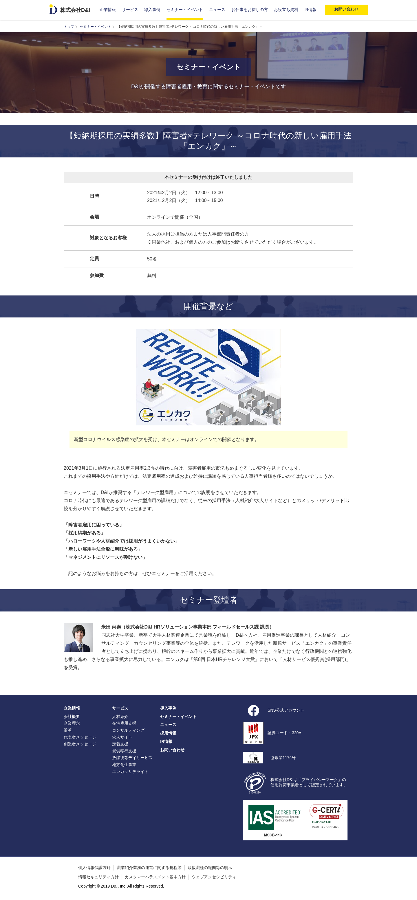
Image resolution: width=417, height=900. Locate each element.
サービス (130, 9)
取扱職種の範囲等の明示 (210, 867)
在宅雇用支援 (124, 723)
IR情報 (310, 9)
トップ (69, 27)
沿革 (68, 730)
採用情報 (168, 733)
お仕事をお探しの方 (249, 9)
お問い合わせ (172, 749)
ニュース (217, 9)
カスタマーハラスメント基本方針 (155, 877)
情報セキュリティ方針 (98, 877)
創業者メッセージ (80, 744)
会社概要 (72, 716)
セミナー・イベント (185, 9)
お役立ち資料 (286, 9)
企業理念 (72, 723)
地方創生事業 (124, 764)
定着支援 (120, 744)
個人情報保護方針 (94, 867)
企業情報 (108, 9)
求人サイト (122, 737)
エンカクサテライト (130, 771)
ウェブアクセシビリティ (214, 877)
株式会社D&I (75, 10)
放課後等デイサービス (132, 757)
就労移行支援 (124, 751)
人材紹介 (120, 716)
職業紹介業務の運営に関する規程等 (149, 867)
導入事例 (152, 9)
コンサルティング (128, 730)
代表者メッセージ (80, 737)
